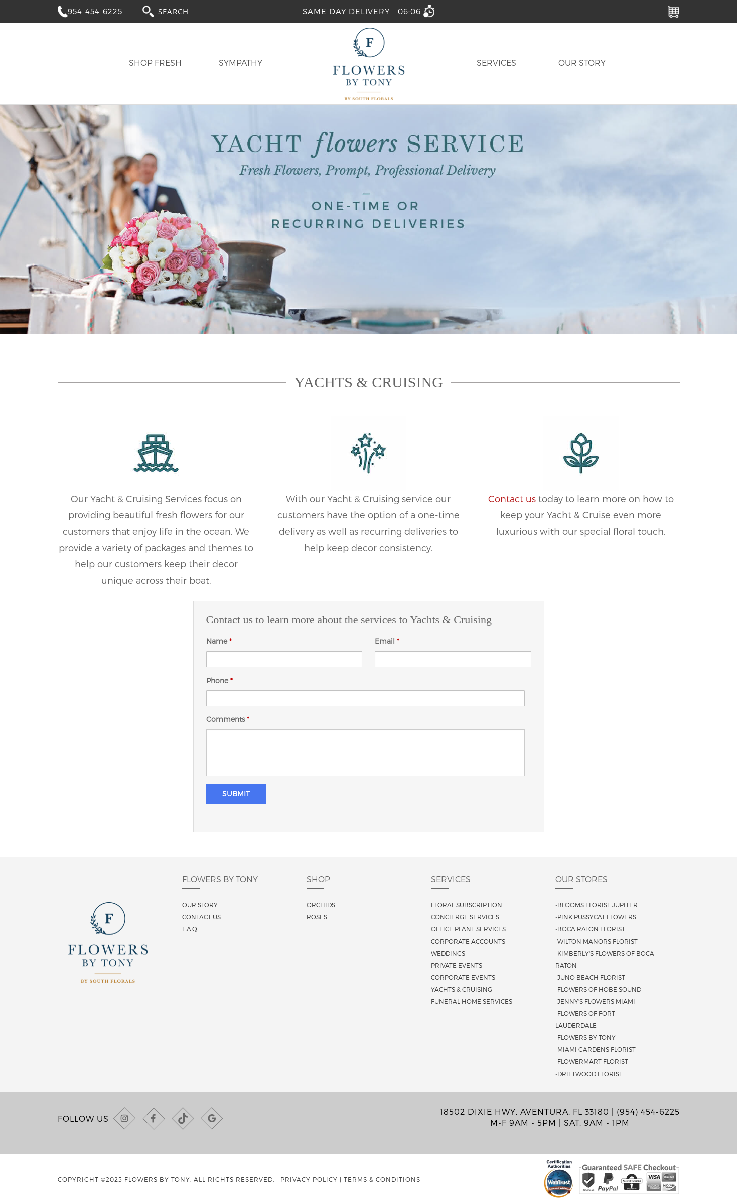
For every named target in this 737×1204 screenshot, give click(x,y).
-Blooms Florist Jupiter (596, 904)
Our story (200, 904)
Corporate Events (463, 977)
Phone (219, 680)
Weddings (448, 953)
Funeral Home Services (471, 1001)
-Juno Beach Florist (590, 977)
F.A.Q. (190, 928)
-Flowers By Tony (585, 1037)
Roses (317, 916)
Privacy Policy (309, 1179)
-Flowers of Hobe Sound (598, 989)
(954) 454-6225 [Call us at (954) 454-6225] (648, 1111)
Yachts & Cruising (461, 989)
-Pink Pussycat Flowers (595, 916)
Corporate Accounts (468, 941)
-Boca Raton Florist (590, 928)
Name (219, 641)
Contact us (512, 498)
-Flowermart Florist (591, 1061)
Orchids (321, 904)
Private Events (456, 965)
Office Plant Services (468, 928)
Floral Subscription (466, 904)
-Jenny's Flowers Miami (595, 1001)
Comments (227, 719)
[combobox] (182, 11)
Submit (236, 793)
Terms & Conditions (382, 1179)
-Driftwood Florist (589, 1073)
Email (387, 641)
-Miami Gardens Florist (595, 1049)
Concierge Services (465, 916)
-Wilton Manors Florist (596, 941)
